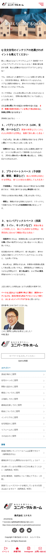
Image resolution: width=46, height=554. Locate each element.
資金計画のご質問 (8, 374)
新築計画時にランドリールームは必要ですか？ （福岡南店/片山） (21, 452)
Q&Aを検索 (23, 361)
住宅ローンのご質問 (9, 380)
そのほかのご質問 (8, 436)
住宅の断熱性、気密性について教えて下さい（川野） (21, 477)
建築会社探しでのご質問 (11, 405)
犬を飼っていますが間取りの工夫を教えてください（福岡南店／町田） (21, 468)
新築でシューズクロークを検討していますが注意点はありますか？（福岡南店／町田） (21, 487)
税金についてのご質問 (10, 411)
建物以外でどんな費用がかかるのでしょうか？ (20, 460)
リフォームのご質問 (9, 430)
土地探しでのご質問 (9, 399)
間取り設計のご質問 (9, 387)
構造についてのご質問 (10, 393)
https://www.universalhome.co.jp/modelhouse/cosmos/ (21, 525)
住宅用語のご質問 (8, 424)
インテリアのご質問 (9, 417)
